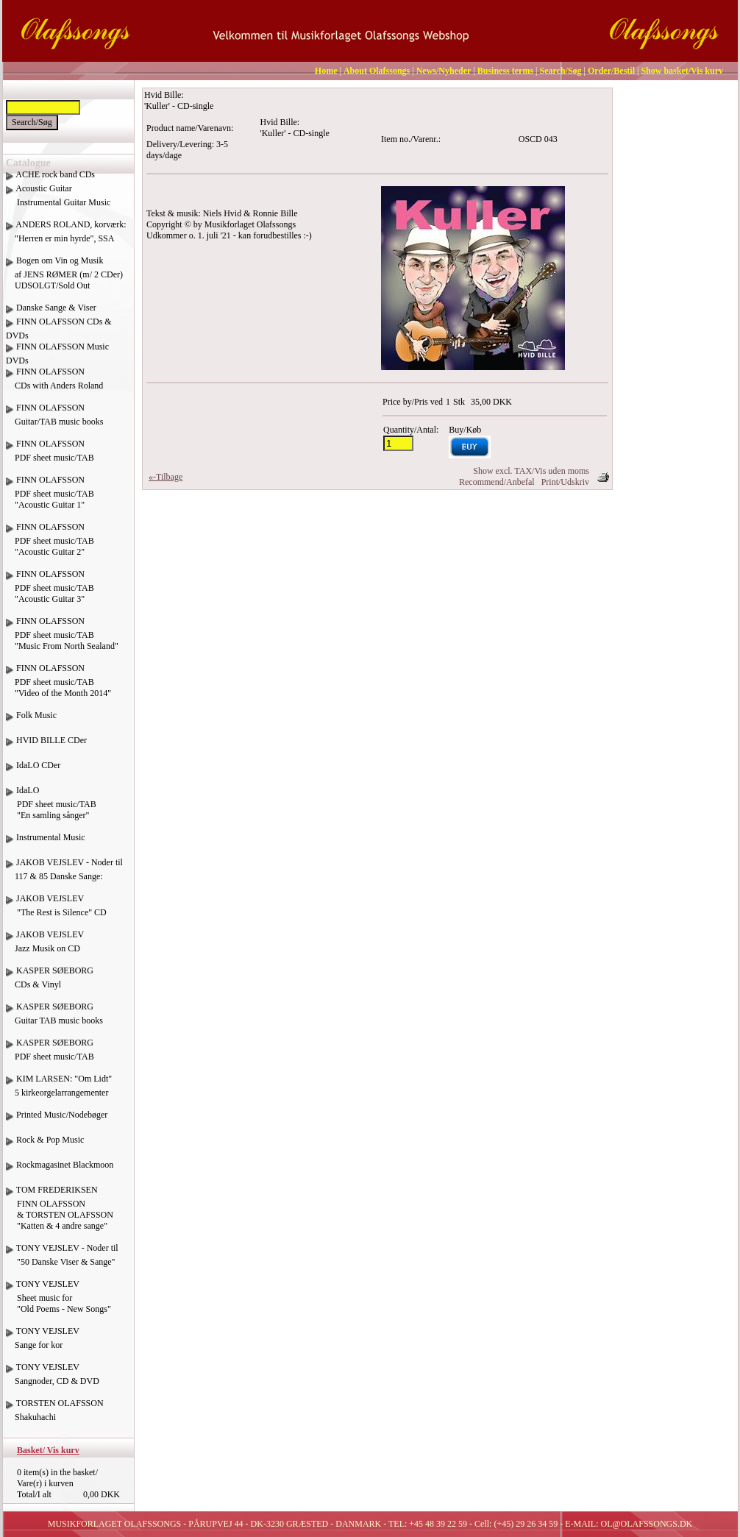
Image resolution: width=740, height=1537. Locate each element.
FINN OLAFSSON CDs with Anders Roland (54, 384)
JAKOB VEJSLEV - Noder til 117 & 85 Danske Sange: (64, 874)
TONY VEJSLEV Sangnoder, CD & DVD (52, 1379)
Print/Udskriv (565, 482)
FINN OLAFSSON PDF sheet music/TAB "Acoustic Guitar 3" (50, 592)
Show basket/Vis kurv (682, 70)
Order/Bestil (611, 70)
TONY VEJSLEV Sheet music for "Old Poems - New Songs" (58, 1302)
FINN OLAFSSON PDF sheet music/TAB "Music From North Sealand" (62, 639)
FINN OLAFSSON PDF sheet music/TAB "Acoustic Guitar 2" (50, 545)
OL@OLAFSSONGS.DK (647, 1524)
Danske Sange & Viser (56, 307)
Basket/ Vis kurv (48, 1450)
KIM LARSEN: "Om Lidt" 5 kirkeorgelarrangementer (59, 1091)
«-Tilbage (165, 477)
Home (326, 70)
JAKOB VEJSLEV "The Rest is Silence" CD (56, 911)
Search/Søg (560, 70)
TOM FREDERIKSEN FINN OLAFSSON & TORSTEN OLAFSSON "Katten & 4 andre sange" (59, 1213)
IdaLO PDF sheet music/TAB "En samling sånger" (51, 808)
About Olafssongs (377, 70)
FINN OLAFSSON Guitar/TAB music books (54, 420)
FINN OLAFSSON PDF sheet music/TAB (50, 456)
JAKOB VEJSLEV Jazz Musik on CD (45, 947)
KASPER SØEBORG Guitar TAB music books (54, 1019)
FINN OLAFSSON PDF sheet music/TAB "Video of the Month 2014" (58, 686)
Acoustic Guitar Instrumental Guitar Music (58, 201)
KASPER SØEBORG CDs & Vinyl (49, 983)
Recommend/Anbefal (497, 482)
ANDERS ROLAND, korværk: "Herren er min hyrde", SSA (66, 237)
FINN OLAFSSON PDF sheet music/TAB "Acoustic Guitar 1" (50, 498)
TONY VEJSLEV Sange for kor (42, 1343)
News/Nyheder (444, 70)
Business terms (505, 70)
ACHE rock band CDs (55, 174)
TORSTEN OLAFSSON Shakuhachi (55, 1415)
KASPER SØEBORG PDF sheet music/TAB (50, 1055)
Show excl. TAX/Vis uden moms (531, 471)
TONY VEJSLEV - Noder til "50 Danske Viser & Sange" (62, 1260)
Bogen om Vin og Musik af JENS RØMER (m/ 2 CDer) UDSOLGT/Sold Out (64, 273)
